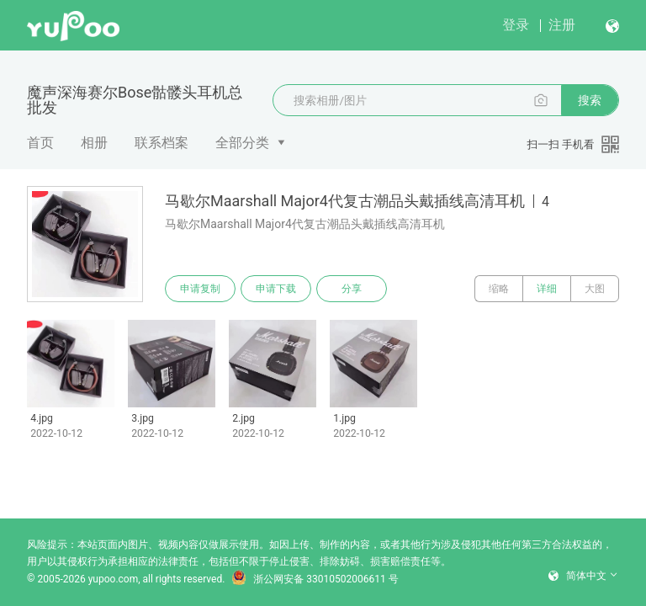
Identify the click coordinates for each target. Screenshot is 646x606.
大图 (595, 289)
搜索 (589, 100)
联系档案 (161, 143)
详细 (547, 289)
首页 (40, 143)
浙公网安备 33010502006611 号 (314, 579)
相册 (94, 143)
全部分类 (242, 143)
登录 (515, 25)
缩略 (499, 289)
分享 (352, 289)
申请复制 (200, 289)
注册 (561, 25)
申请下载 (276, 289)
